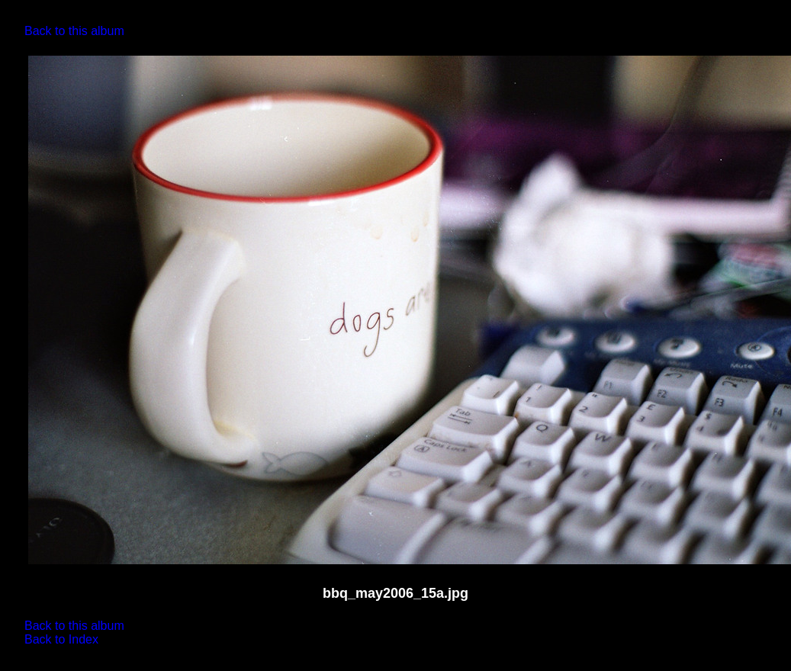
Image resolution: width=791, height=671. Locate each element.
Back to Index (61, 639)
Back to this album (74, 30)
